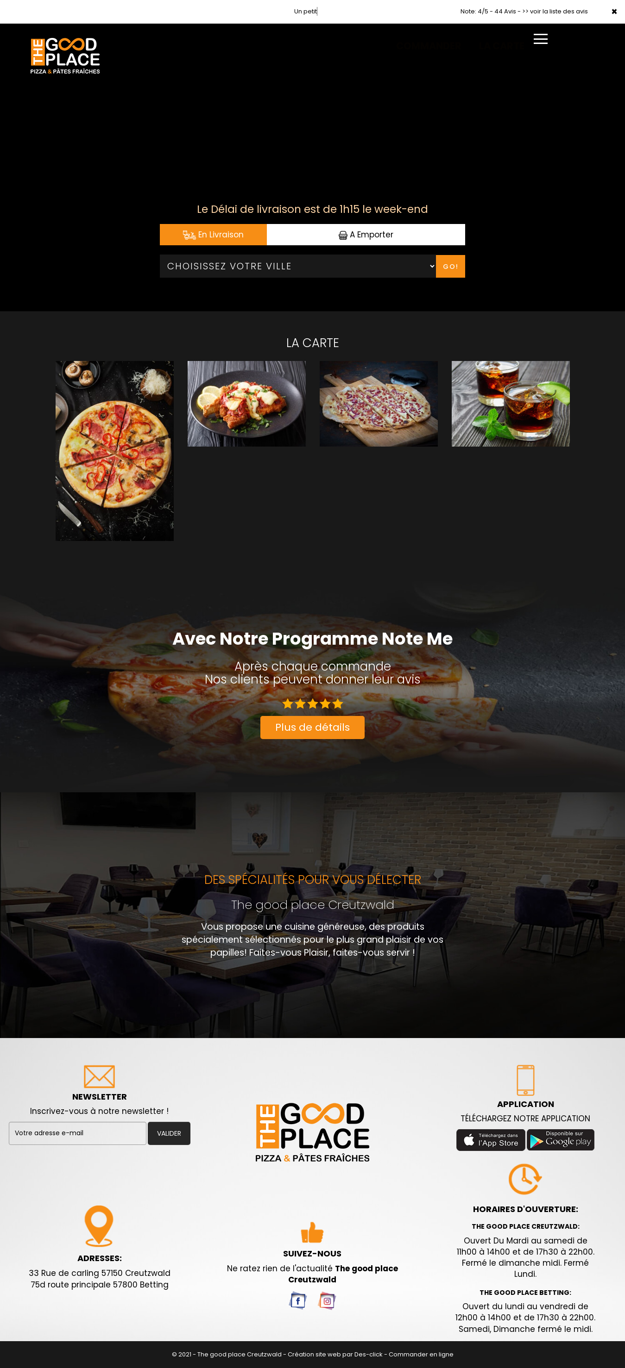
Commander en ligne (421, 1354)
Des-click (368, 1354)
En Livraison (213, 234)
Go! (451, 266)
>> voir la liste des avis (555, 11)
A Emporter (366, 234)
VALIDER (169, 1133)
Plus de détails (312, 727)
